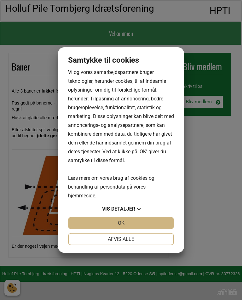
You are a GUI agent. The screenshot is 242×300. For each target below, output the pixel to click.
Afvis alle (121, 239)
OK (121, 223)
